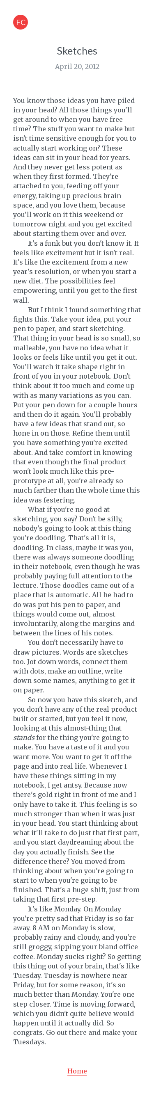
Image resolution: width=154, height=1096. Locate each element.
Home (77, 1071)
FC (20, 22)
